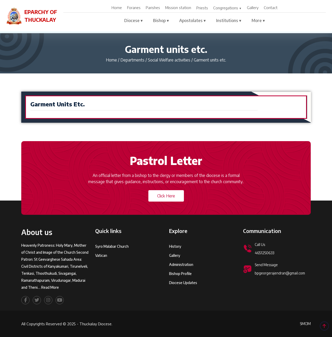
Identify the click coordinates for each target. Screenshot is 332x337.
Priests (202, 7)
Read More (50, 294)
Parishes (153, 7)
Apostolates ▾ (192, 20)
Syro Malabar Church (112, 253)
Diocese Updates (183, 290)
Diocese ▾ (133, 20)
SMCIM (305, 323)
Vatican (101, 262)
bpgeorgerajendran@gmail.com (280, 280)
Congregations (225, 7)
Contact (271, 7)
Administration (181, 272)
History (175, 253)
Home (117, 7)
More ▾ (258, 20)
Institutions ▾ (228, 20)
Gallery (253, 7)
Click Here (166, 195)
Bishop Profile (180, 281)
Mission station (178, 7)
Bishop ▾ (161, 20)
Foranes (134, 7)
